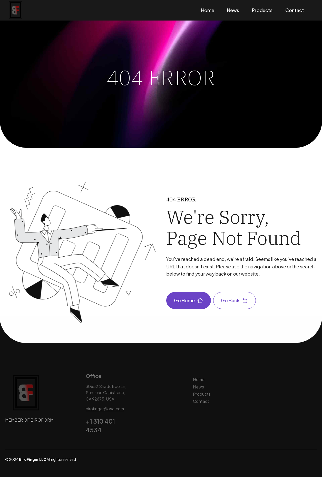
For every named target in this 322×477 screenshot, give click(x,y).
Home (207, 10)
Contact (294, 10)
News (233, 10)
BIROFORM (42, 420)
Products (262, 10)
